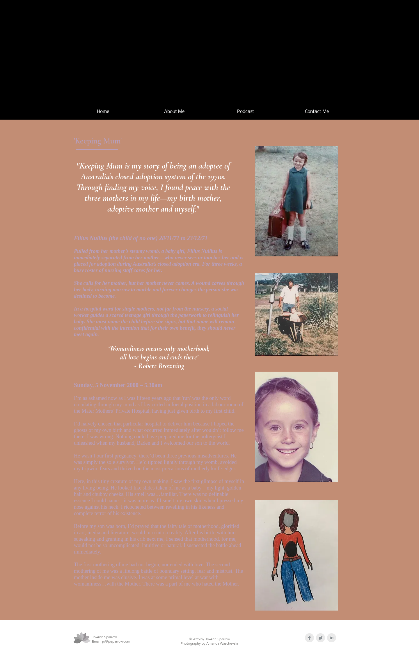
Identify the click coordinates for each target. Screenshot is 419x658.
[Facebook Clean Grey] (309, 637)
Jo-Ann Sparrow (226, 47)
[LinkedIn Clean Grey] (331, 637)
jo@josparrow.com (116, 641)
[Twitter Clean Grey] (320, 637)
